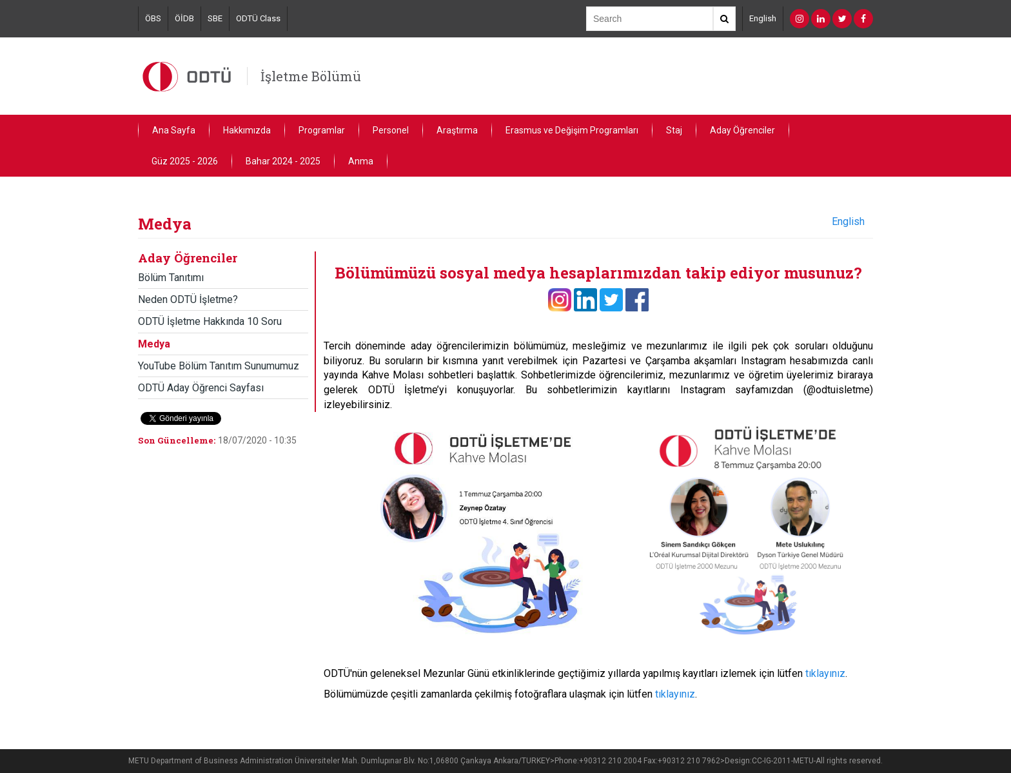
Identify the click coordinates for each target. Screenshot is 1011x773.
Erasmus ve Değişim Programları (571, 130)
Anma (360, 161)
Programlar (322, 130)
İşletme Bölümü (310, 76)
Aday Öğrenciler (742, 130)
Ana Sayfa (173, 130)
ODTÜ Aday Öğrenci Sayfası (201, 388)
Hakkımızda (247, 130)
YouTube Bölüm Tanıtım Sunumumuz (218, 366)
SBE (215, 18)
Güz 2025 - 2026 (185, 161)
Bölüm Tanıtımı (171, 277)
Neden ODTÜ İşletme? (188, 299)
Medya (154, 344)
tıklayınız (825, 673)
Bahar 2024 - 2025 (283, 161)
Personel (391, 130)
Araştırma (457, 130)
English (762, 18)
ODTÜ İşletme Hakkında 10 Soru (210, 321)
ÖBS (153, 18)
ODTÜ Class (258, 18)
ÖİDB (184, 18)
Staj (674, 130)
